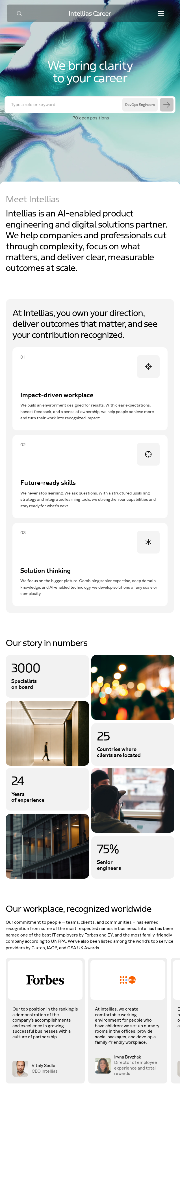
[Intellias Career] (90, 13)
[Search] (19, 13)
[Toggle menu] (160, 13)
